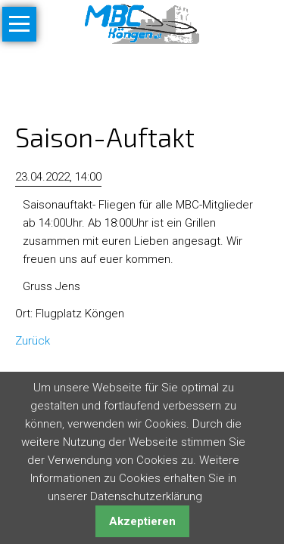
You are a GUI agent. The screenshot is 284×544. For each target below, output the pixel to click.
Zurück (32, 341)
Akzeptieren (142, 521)
